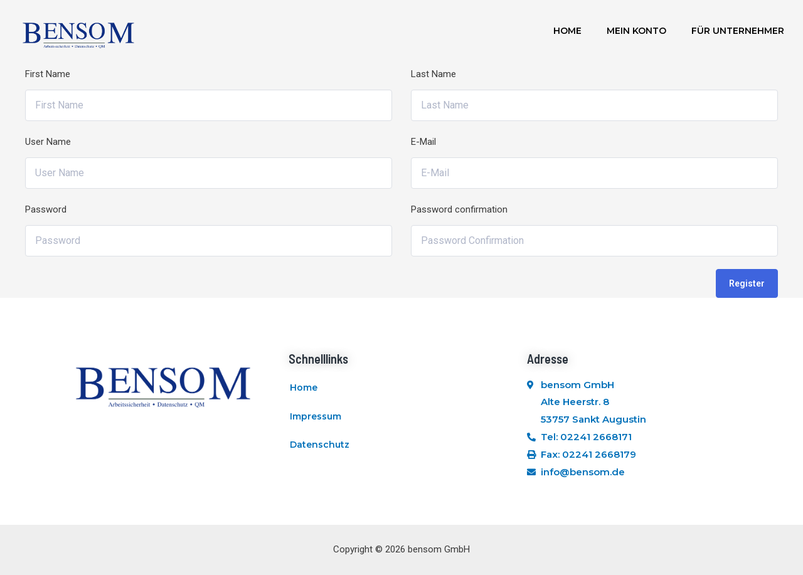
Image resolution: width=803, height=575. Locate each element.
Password (45, 209)
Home (567, 30)
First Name (47, 74)
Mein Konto (636, 30)
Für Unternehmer (737, 30)
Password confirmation (459, 209)
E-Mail (423, 141)
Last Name (433, 74)
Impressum (315, 416)
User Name (48, 141)
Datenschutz (319, 445)
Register (747, 283)
